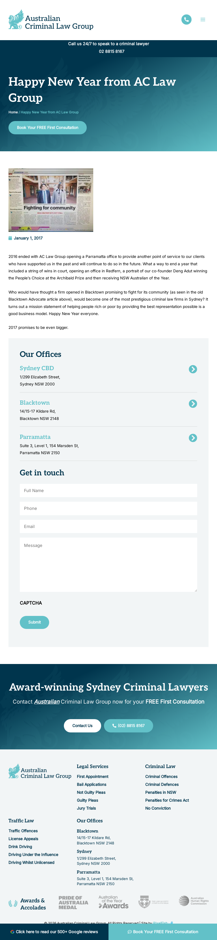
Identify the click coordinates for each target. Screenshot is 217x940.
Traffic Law (21, 823)
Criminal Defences (162, 786)
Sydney (84, 853)
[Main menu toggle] (203, 20)
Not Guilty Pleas (91, 794)
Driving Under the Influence (33, 856)
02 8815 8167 (112, 52)
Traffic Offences (23, 833)
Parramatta (88, 873)
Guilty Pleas (87, 802)
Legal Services (92, 768)
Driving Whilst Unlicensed (31, 864)
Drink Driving (20, 848)
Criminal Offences (161, 778)
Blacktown (87, 833)
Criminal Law (160, 768)
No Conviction (158, 810)
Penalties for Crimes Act (167, 802)
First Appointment (92, 778)
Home (13, 113)
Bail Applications (91, 786)
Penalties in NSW (160, 794)
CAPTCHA (31, 605)
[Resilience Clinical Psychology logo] (39, 773)
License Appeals (23, 840)
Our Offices (90, 823)
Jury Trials (86, 810)
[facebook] (186, 20)
